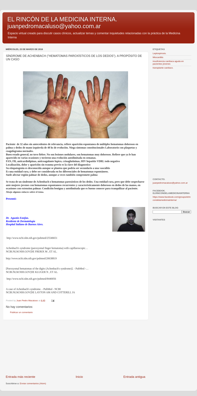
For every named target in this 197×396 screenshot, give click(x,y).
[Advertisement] (75, 347)
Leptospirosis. (159, 53)
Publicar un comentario (21, 312)
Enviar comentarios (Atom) (33, 383)
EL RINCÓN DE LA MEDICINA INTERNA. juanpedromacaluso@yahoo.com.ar (62, 23)
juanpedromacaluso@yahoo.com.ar (170, 183)
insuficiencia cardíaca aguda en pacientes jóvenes (168, 62)
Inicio (79, 376)
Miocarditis (158, 57)
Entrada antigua (134, 376)
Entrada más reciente (20, 376)
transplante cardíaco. (163, 68)
